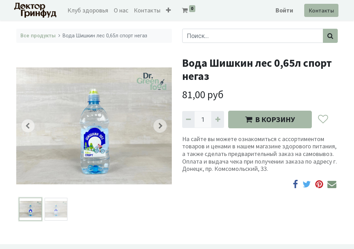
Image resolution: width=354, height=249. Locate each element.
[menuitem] (90, 10)
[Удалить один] (188, 119)
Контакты (319, 10)
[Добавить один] (217, 119)
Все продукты (38, 36)
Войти (282, 10)
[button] (170, 10)
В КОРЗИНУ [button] (270, 119)
